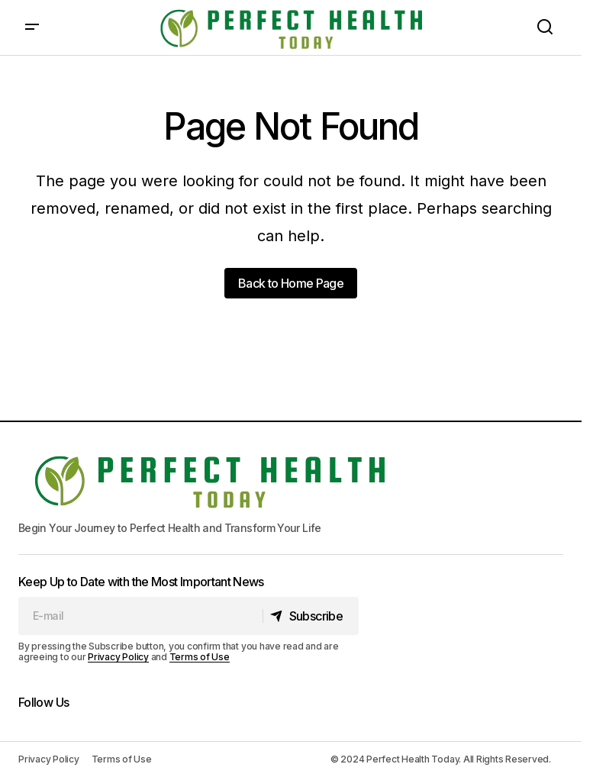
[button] (32, 27)
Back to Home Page (290, 283)
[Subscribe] (310, 616)
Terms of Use (199, 657)
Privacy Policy (118, 657)
